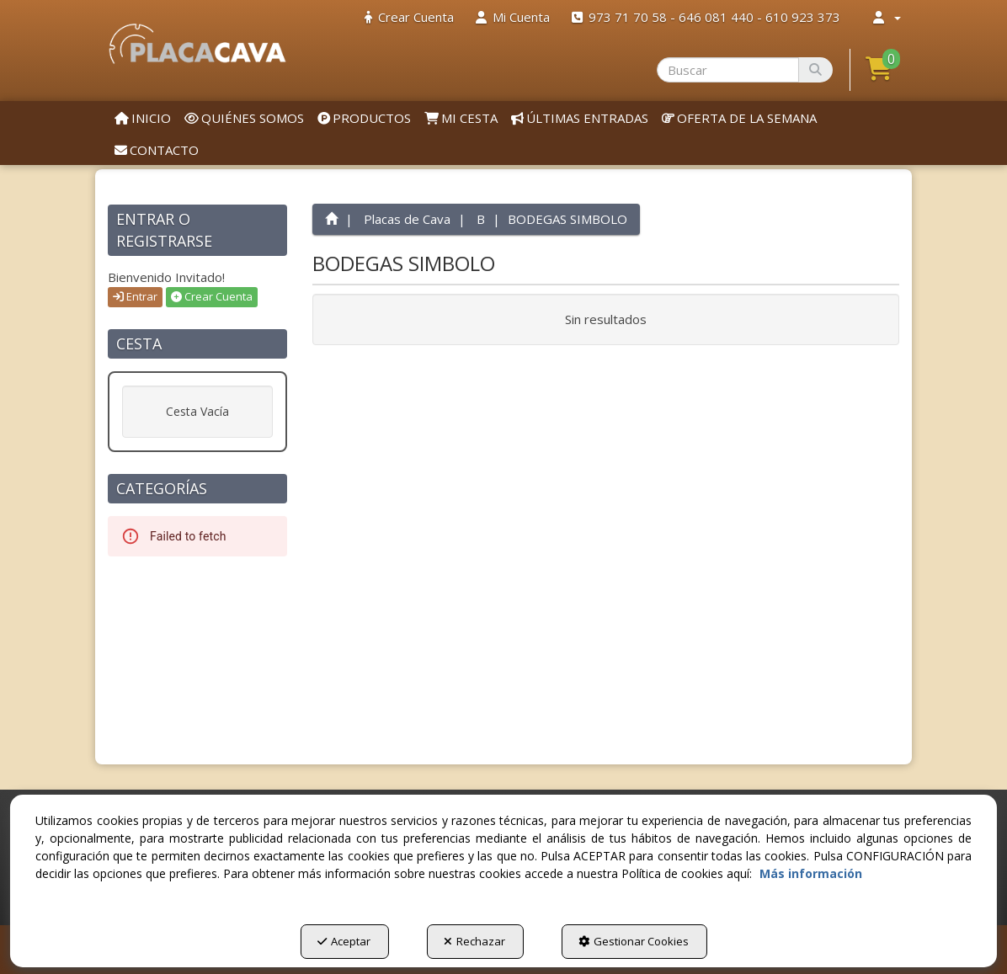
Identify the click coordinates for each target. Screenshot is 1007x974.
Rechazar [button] (474, 941)
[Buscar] (815, 69)
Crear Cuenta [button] (212, 296)
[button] (197, 43)
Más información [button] (810, 873)
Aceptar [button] (343, 941)
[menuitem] (409, 17)
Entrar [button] (135, 296)
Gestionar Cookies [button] (633, 941)
